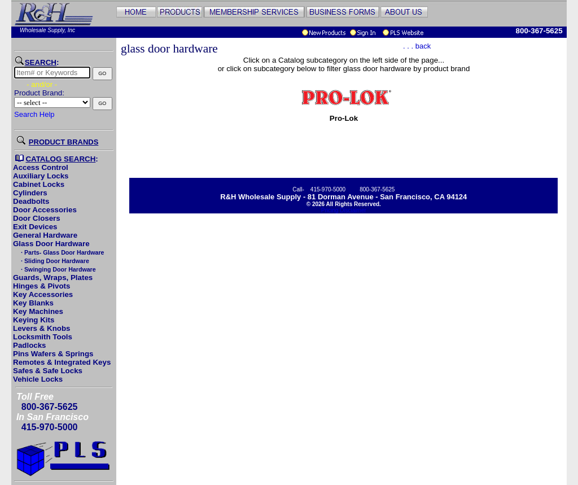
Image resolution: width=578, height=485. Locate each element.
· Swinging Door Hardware (57, 269)
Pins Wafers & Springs (53, 353)
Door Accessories (45, 210)
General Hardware (45, 235)
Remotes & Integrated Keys (62, 362)
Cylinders (30, 193)
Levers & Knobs (41, 328)
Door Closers (36, 218)
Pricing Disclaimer (343, 210)
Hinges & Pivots (41, 286)
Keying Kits (33, 320)
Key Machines (38, 311)
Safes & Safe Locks (47, 370)
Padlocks (29, 345)
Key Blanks (33, 303)
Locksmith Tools (42, 337)
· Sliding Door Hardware (54, 260)
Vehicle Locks (38, 379)
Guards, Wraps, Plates (53, 277)
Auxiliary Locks (41, 176)
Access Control (40, 167)
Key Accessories (43, 294)
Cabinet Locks (38, 184)
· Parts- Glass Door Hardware (61, 252)
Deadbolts (31, 201)
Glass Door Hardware (51, 243)
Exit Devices (35, 226)
